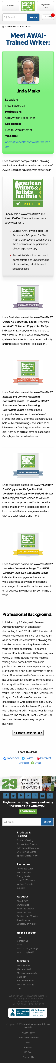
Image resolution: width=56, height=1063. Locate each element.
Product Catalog (25, 840)
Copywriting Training (27, 844)
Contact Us (22, 941)
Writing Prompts (25, 884)
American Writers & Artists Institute (37, 1026)
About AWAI (23, 901)
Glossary (21, 888)
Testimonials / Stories (27, 916)
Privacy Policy (28, 1032)
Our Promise (23, 905)
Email (38, 763)
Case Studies (23, 920)
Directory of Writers (26, 924)
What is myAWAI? (25, 952)
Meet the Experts (25, 908)
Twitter (29, 758)
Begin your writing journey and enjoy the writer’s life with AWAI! (28, 806)
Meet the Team (24, 912)
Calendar (21, 977)
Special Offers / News (27, 855)
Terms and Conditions (28, 1037)
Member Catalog (25, 984)
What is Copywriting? (27, 948)
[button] (10, 6)
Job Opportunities (25, 980)
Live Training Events (26, 852)
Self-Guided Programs (28, 848)
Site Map (28, 1047)
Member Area (23, 965)
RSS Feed (28, 1052)
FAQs (19, 944)
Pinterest (45, 758)
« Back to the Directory (28, 732)
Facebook (13, 758)
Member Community (27, 973)
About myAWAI (24, 969)
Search (33, 17)
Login (19, 988)
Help (19, 937)
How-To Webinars (25, 880)
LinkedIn (24, 763)
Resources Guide (25, 868)
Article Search (24, 872)
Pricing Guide (23, 876)
